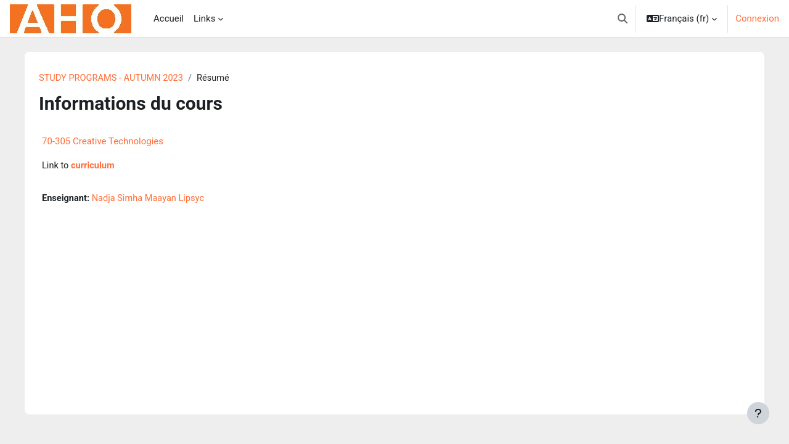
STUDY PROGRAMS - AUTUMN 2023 (118, 78)
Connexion (757, 18)
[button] (622, 18)
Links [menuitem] (204, 18)
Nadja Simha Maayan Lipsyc (156, 199)
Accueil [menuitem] (168, 18)
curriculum (98, 166)
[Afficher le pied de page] (758, 413)
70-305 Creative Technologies (107, 141)
